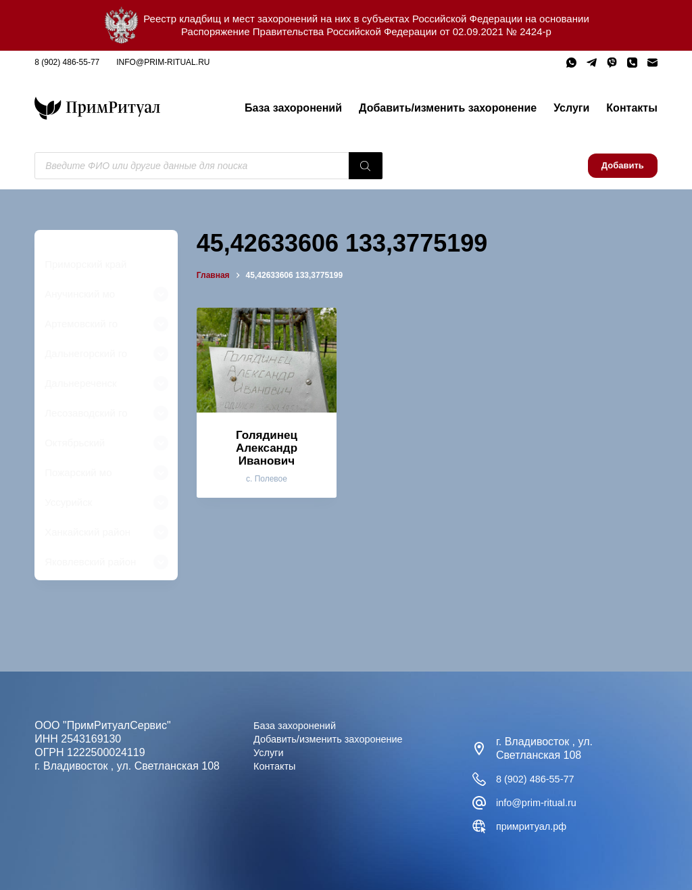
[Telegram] (592, 62)
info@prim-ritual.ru (162, 62)
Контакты (631, 108)
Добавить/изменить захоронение (448, 108)
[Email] (652, 62)
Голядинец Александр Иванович (266, 448)
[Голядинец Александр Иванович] (267, 360)
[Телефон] (632, 62)
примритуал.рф (535, 826)
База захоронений (293, 108)
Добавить (622, 165)
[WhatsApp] (571, 62)
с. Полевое (266, 479)
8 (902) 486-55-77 (66, 62)
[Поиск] (365, 165)
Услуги (571, 108)
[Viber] (612, 62)
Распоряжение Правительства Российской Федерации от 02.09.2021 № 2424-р (366, 31)
